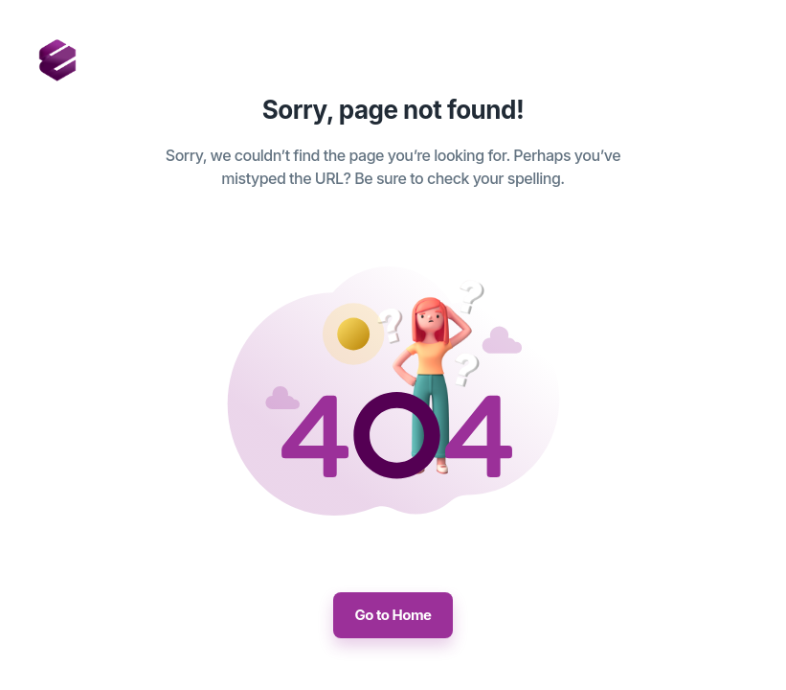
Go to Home (392, 615)
